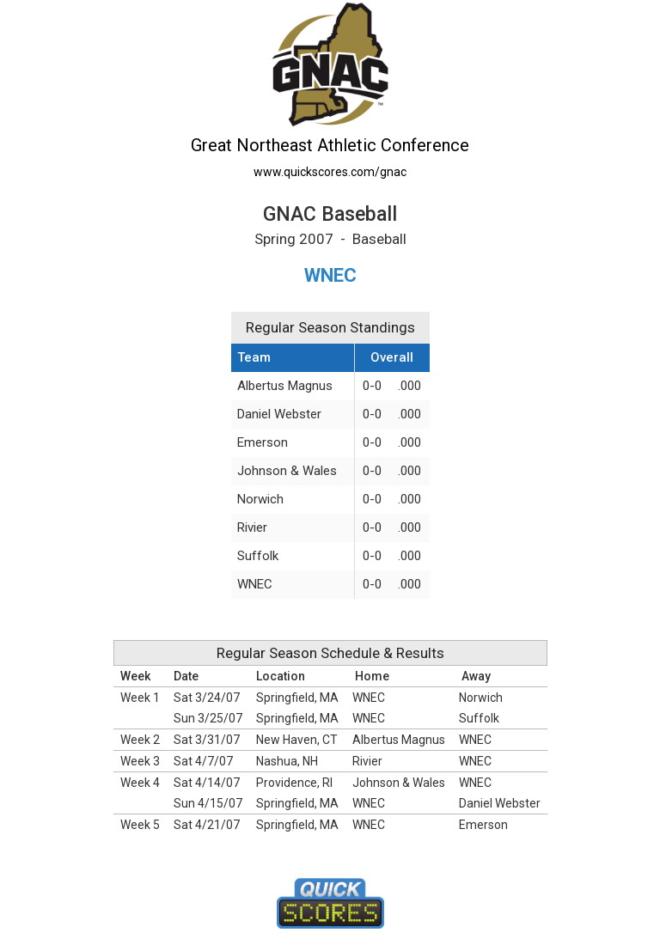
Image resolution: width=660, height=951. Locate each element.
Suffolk (257, 556)
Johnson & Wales (287, 471)
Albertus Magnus (285, 385)
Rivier (252, 527)
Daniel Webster (279, 414)
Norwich (260, 499)
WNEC (254, 584)
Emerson (262, 442)
